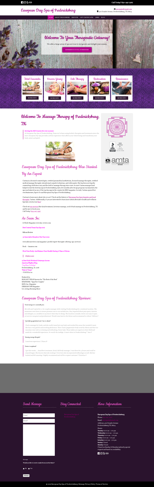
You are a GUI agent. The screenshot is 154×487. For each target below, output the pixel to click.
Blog (103, 17)
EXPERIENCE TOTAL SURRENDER (77, 50)
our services (34, 207)
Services (75, 17)
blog (39, 202)
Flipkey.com (29, 256)
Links (97, 17)
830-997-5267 (127, 2)
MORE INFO (32, 98)
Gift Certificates (86, 17)
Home (51, 17)
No (26, 468)
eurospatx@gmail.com (124, 9)
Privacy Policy (90, 484)
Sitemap (81, 484)
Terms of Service (102, 484)
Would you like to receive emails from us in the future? (39, 464)
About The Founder (62, 17)
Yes (31, 468)
